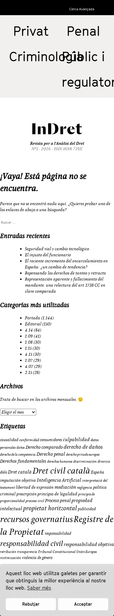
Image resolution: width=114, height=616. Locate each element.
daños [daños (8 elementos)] (20, 447)
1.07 (29, 360)
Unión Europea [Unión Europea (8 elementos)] (86, 552)
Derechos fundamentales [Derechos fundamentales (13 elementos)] (23, 461)
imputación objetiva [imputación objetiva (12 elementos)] (18, 480)
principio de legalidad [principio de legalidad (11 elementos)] (57, 494)
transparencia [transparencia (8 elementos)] (27, 552)
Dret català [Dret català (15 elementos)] (20, 472)
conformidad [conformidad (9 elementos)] (29, 440)
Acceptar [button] (83, 604)
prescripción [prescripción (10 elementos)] (26, 493)
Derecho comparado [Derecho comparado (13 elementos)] (44, 447)
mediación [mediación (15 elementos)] (65, 487)
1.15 (28, 348)
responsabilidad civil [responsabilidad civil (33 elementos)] (31, 543)
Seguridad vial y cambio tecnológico (57, 248)
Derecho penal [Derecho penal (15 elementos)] (50, 454)
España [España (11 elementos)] (97, 472)
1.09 (29, 336)
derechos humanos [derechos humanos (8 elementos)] (59, 461)
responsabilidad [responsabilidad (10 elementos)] (58, 533)
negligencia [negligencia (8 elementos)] (84, 487)
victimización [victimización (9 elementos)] (10, 557)
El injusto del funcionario (48, 255)
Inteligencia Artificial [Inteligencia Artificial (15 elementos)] (59, 480)
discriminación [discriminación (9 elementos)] (85, 461)
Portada (32, 318)
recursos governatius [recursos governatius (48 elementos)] (36, 519)
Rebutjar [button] (31, 604)
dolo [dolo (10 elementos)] (3, 472)
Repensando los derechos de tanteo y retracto (65, 273)
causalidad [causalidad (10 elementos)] (9, 439)
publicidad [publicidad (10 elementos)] (87, 508)
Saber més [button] (39, 588)
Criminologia (46, 56)
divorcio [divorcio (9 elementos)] (104, 461)
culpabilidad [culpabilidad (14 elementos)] (76, 439)
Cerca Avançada (81, 9)
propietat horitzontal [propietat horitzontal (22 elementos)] (50, 508)
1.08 (29, 342)
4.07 (29, 366)
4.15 (28, 354)
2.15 (28, 372)
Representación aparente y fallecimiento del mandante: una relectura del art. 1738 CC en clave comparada (65, 285)
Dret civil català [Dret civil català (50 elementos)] (61, 470)
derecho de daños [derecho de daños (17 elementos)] (83, 446)
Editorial (33, 324)
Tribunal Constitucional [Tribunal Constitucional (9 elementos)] (56, 551)
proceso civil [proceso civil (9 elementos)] (35, 500)
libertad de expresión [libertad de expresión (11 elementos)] (35, 487)
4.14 (29, 330)
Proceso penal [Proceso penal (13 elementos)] (58, 500)
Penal (83, 30)
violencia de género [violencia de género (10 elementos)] (37, 557)
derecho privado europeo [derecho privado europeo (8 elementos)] (82, 454)
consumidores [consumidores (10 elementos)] (51, 439)
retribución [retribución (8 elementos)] (8, 552)
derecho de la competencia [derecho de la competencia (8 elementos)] (18, 454)
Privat (31, 30)
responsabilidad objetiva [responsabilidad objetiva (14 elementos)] (89, 544)
